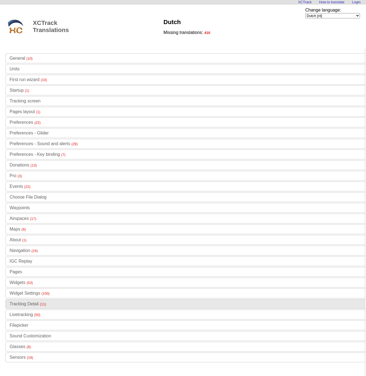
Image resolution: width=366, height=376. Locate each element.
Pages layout (25, 111)
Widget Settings (30, 293)
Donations (23, 165)
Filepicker (19, 325)
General (21, 58)
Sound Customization (30, 336)
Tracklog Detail (28, 304)
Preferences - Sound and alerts (44, 143)
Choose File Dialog (28, 197)
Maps (18, 229)
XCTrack (305, 2)
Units (14, 69)
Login (356, 2)
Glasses (20, 346)
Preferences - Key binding (37, 154)
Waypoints (20, 207)
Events (20, 186)
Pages (16, 271)
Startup (19, 90)
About (18, 239)
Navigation (24, 250)
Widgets (21, 282)
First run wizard (28, 79)
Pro (16, 175)
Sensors (21, 357)
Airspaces (23, 218)
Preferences (25, 122)
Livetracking (25, 314)
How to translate (331, 2)
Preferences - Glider (29, 133)
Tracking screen (25, 101)
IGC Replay (21, 261)
